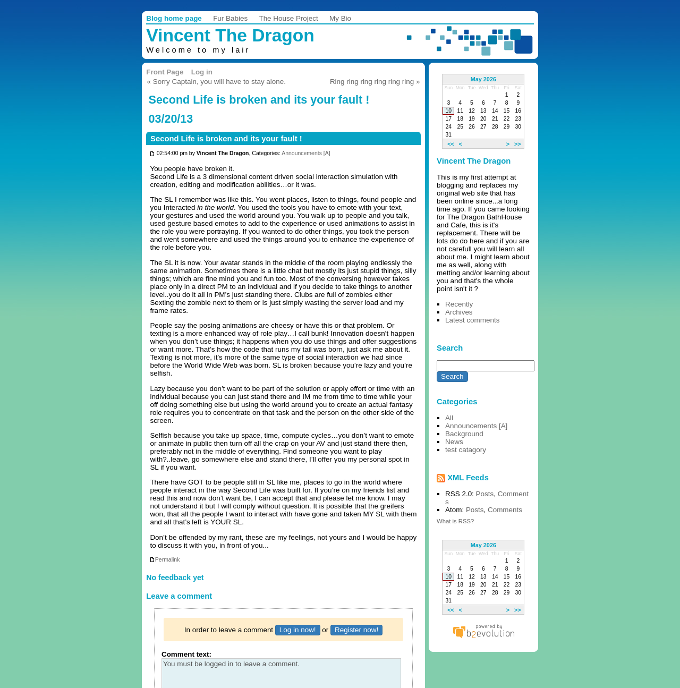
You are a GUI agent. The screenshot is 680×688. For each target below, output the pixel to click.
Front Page (164, 72)
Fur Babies (230, 18)
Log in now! (297, 630)
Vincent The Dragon (230, 35)
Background (464, 434)
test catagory (465, 450)
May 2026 (483, 79)
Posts (485, 494)
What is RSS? (455, 521)
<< (450, 143)
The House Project (288, 18)
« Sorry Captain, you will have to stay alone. (216, 82)
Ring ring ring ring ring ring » (375, 82)
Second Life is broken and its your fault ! (226, 138)
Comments (505, 510)
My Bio (340, 18)
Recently (459, 304)
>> (517, 143)
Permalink (164, 560)
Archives (459, 312)
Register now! (356, 630)
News (454, 442)
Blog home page (174, 18)
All (449, 418)
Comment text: (186, 654)
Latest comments (472, 320)
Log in (201, 72)
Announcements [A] (306, 154)
